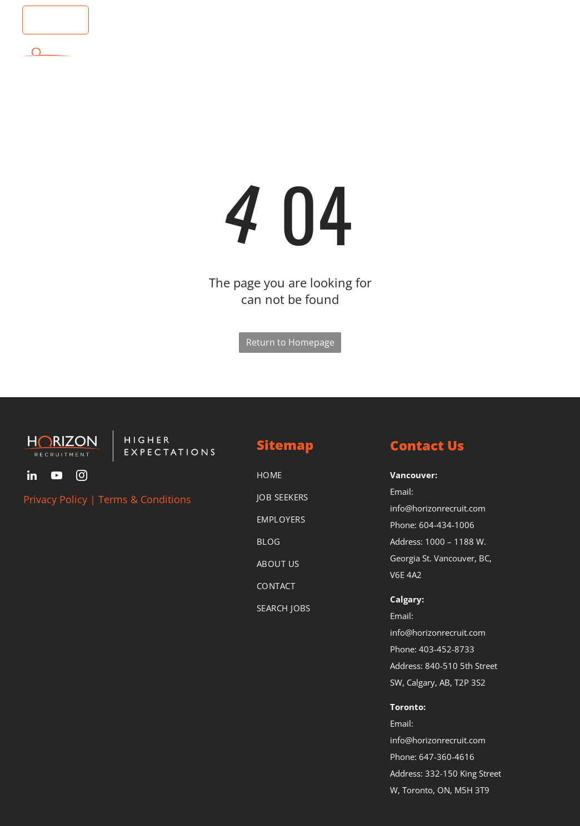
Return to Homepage (290, 342)
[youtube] (56, 477)
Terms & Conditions (144, 499)
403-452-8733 (446, 649)
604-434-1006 (446, 524)
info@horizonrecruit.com (438, 508)
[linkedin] (31, 477)
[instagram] (81, 477)
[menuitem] (200, 59)
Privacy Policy (55, 499)
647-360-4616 (446, 756)
